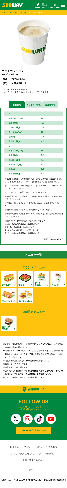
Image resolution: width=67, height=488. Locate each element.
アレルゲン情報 (34, 104)
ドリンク (22, 12)
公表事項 (52, 447)
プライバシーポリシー (33, 447)
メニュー (13, 12)
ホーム (4, 12)
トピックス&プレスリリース (27, 453)
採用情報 (49, 453)
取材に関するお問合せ (33, 460)
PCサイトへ (33, 470)
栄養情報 (17, 104)
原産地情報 (50, 104)
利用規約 (14, 447)
